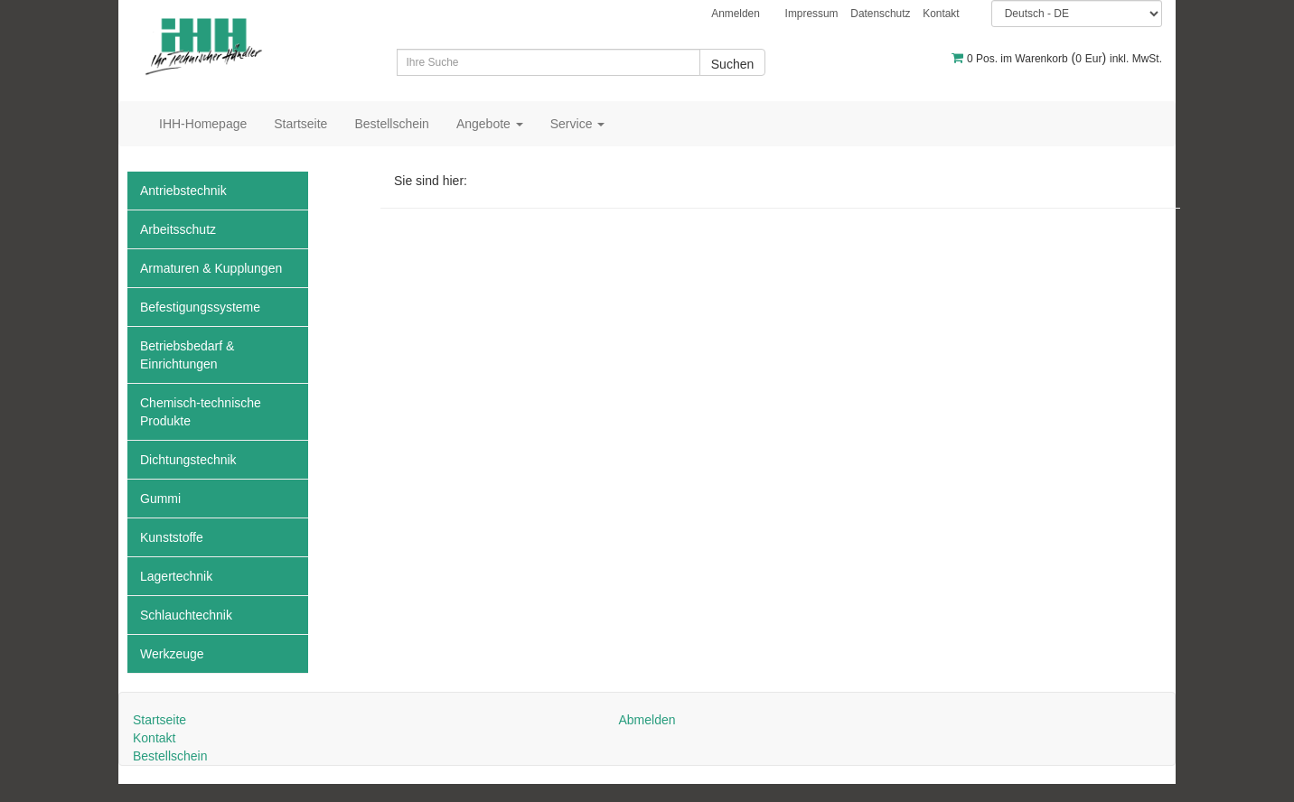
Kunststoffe (171, 537)
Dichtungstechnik (188, 459)
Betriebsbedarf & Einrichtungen (187, 355)
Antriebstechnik (183, 190)
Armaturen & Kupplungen (211, 268)
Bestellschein (391, 124)
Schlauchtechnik (186, 615)
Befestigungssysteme (200, 307)
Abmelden (646, 720)
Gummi (160, 498)
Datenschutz (880, 13)
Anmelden (735, 13)
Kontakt (941, 13)
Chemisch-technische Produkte (200, 412)
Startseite (300, 124)
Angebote (489, 124)
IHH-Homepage (203, 124)
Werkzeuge (172, 654)
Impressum (812, 13)
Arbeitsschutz (178, 229)
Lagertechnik (176, 576)
